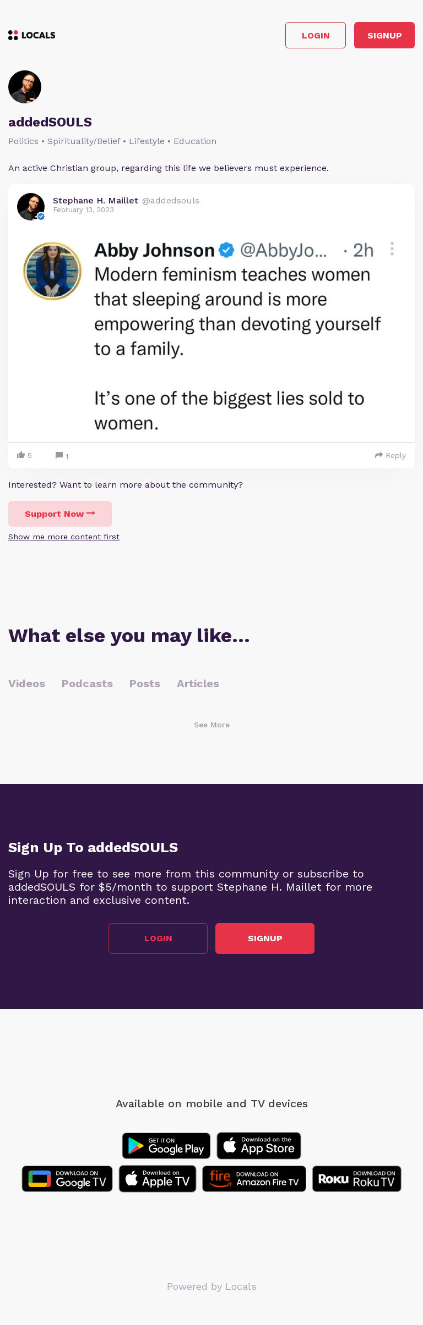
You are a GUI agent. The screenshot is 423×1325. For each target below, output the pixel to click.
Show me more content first (64, 536)
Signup (384, 35)
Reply (390, 455)
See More (212, 724)
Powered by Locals (212, 1286)
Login (316, 35)
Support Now (60, 514)
